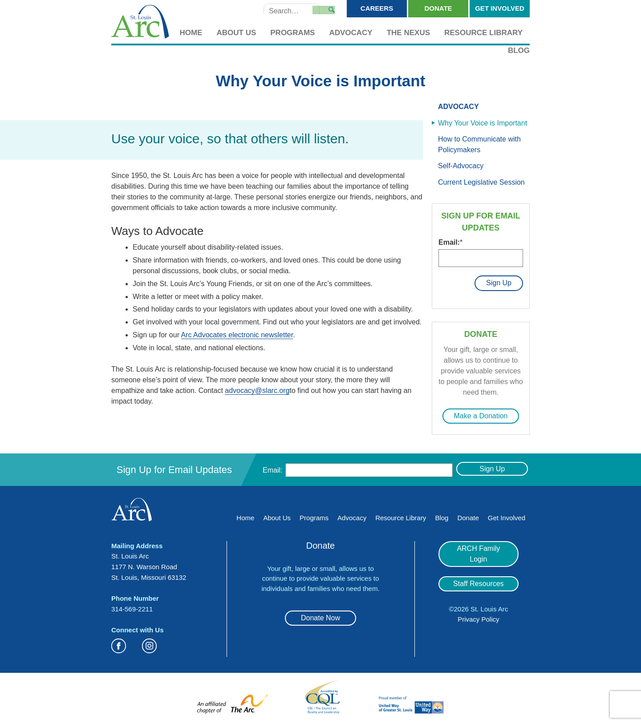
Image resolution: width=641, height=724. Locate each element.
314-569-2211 (132, 606)
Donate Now (320, 615)
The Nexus (408, 32)
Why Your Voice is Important (482, 123)
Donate (438, 8)
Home (191, 32)
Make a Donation (481, 413)
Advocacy (350, 32)
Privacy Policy (478, 605)
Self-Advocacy (460, 166)
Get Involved (499, 8)
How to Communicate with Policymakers (479, 144)
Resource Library (483, 32)
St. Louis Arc (140, 22)
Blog (519, 50)
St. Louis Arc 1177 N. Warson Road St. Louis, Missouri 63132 (148, 563)
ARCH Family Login (478, 545)
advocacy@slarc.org (257, 390)
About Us (236, 32)
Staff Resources (478, 570)
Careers (377, 8)
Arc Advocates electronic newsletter (237, 335)
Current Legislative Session (481, 182)
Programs (292, 32)
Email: (450, 242)
